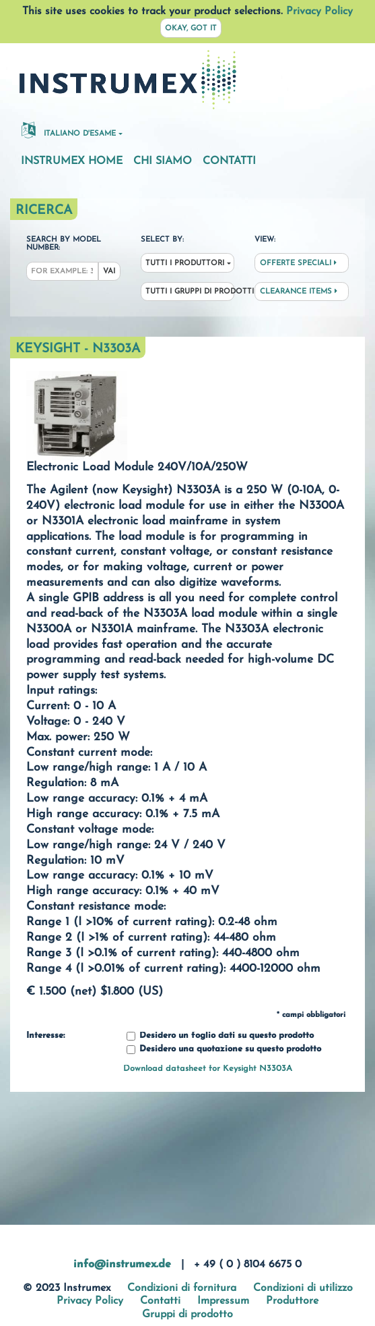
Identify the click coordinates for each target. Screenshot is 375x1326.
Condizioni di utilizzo (303, 1288)
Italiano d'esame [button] (69, 129)
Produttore (292, 1301)
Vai (109, 271)
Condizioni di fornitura (181, 1288)
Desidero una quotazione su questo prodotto (224, 1049)
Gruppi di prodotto (187, 1314)
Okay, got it (191, 28)
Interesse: (45, 1036)
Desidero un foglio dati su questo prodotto (220, 1036)
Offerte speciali (298, 263)
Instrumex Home (72, 161)
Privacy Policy (319, 11)
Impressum (223, 1301)
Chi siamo (162, 161)
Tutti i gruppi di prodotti (189, 292)
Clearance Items (298, 291)
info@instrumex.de (122, 1264)
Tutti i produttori (184, 263)
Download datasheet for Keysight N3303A (207, 1068)
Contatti (229, 161)
